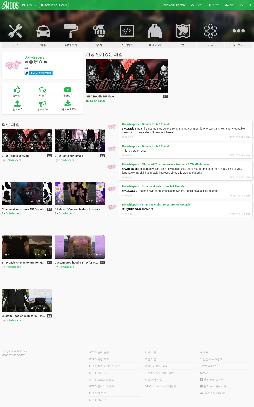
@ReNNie (128, 128)
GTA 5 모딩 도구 (99, 352)
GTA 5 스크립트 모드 (101, 379)
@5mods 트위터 (211, 379)
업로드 (197, 5)
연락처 (204, 352)
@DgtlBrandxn (131, 209)
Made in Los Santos (13, 355)
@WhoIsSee (130, 168)
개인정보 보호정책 (211, 359)
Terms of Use (208, 366)
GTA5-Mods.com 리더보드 (161, 386)
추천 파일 (150, 359)
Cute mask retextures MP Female (163, 186)
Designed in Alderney (14, 351)
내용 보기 (128, 137)
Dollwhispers (34, 57)
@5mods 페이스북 (213, 386)
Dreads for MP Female (156, 124)
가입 (230, 5)
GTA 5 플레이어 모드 (101, 386)
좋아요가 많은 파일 (156, 366)
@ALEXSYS (129, 190)
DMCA (204, 372)
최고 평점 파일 (153, 379)
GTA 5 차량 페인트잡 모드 (104, 366)
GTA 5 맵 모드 (97, 393)
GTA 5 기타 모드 (99, 399)
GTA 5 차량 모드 (99, 359)
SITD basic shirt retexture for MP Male (166, 204)
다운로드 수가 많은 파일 (159, 372)
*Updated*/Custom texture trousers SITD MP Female (175, 164)
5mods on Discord (213, 393)
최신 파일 (150, 352)
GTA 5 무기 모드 (99, 372)
